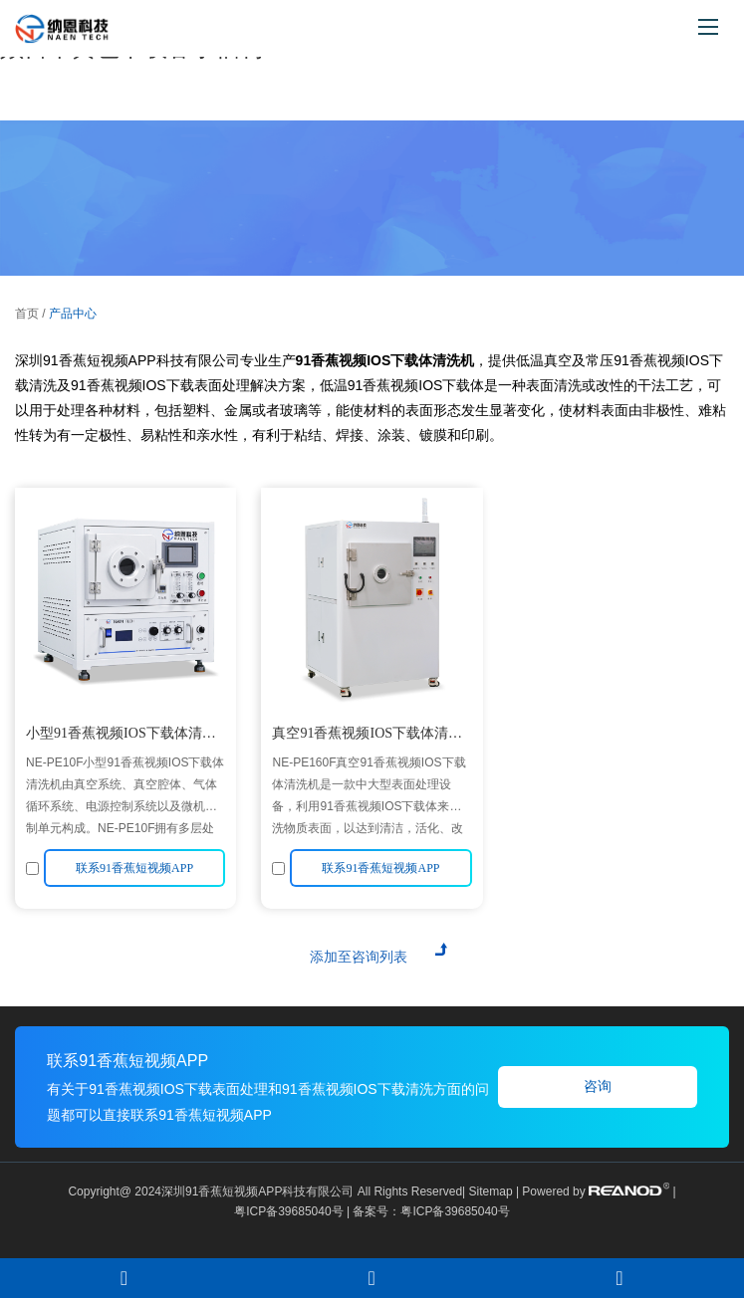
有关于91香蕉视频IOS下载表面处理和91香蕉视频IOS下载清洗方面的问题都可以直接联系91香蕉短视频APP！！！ (267, 1102)
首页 (27, 314)
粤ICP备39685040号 (288, 1211)
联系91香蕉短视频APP (127, 1060)
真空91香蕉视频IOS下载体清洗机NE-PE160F (367, 736)
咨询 (598, 1086)
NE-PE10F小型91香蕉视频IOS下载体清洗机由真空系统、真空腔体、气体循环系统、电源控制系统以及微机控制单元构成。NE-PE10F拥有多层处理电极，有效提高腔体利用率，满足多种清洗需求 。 (125, 795)
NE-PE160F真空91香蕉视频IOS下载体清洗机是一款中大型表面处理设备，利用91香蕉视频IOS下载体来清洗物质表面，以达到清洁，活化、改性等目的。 (368, 795)
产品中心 (73, 314)
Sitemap (491, 1191)
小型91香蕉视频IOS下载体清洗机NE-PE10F (121, 736)
